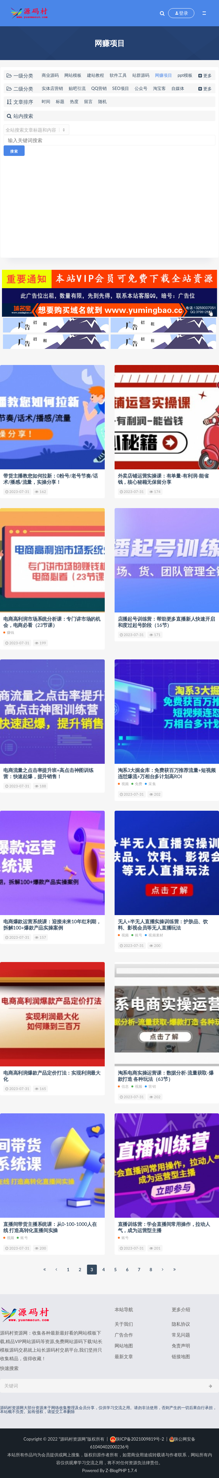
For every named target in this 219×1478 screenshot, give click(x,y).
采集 (150, 782)
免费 (136, 782)
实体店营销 (52, 88)
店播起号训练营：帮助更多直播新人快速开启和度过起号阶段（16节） (166, 621)
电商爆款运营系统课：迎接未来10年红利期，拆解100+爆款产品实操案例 (52, 923)
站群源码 (140, 75)
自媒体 (177, 88)
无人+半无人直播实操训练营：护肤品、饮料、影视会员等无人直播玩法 (163, 923)
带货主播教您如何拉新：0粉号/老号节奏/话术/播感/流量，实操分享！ (50, 478)
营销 (150, 1084)
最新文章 (124, 1353)
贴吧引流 (77, 88)
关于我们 (124, 1321)
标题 (60, 101)
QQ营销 (99, 88)
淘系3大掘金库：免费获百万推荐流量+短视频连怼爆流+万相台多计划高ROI (167, 772)
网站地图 (124, 1342)
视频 (123, 782)
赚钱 (8, 631)
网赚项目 (163, 75)
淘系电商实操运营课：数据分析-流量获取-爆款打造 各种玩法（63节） (166, 1074)
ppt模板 (185, 75)
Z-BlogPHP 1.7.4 (121, 1467)
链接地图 (181, 1353)
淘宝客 (159, 88)
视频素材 (154, 933)
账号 (136, 933)
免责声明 (181, 1342)
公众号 (141, 88)
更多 (204, 75)
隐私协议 (181, 1321)
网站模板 (72, 75)
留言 (88, 101)
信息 (123, 1084)
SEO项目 (120, 88)
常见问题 (181, 1332)
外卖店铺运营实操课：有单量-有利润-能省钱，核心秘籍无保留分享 (163, 478)
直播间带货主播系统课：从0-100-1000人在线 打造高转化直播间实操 (50, 1225)
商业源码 (50, 75)
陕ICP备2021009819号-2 (137, 1436)
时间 (46, 101)
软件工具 (118, 75)
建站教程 (95, 75)
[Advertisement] (109, 205)
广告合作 (124, 1332)
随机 (102, 101)
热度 (74, 101)
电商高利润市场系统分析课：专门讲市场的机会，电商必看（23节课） (51, 621)
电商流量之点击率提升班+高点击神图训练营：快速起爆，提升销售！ (48, 772)
